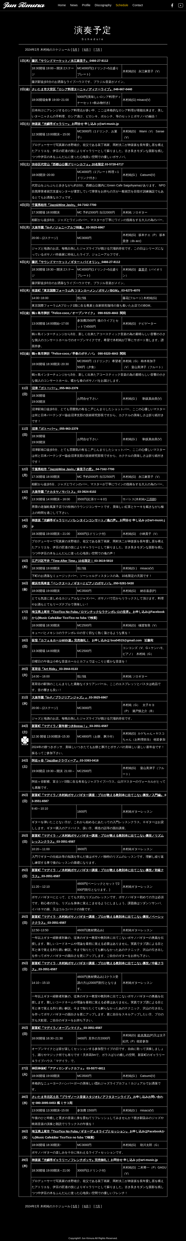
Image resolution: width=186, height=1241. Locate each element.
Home (62, 5)
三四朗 (150, 499)
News (74, 5)
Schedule (122, 5)
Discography (103, 5)
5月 (75, 49)
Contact (137, 5)
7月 (97, 49)
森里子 (142, 269)
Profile (86, 5)
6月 (86, 49)
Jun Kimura (88, 1238)
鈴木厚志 (144, 1035)
